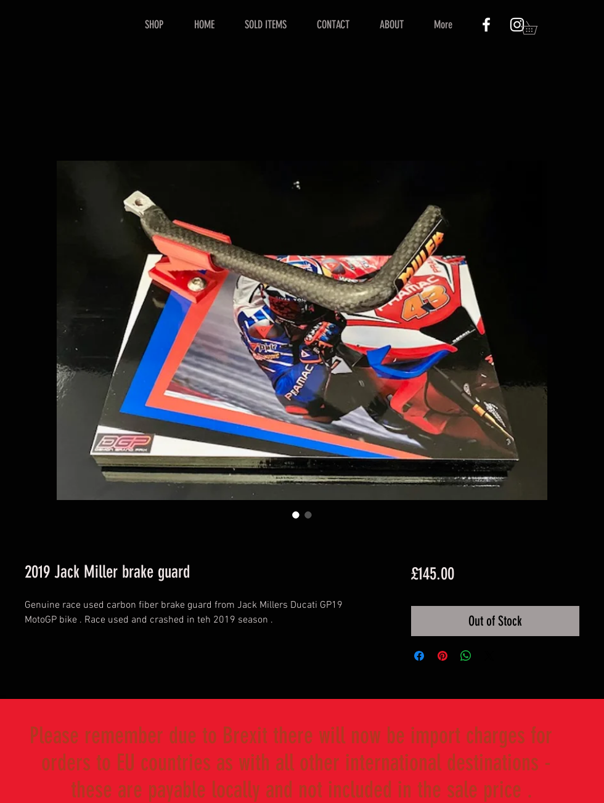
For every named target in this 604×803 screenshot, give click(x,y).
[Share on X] (489, 655)
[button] (535, 27)
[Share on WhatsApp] (466, 655)
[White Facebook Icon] (486, 24)
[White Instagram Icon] (517, 24)
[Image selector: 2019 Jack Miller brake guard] (296, 515)
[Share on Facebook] (419, 655)
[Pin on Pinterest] (442, 655)
